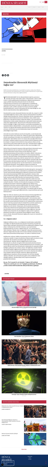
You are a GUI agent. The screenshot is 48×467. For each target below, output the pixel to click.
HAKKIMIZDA (30, 456)
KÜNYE (30, 457)
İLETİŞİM (29, 459)
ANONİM (4, 50)
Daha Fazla (24, 449)
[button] (2, 465)
